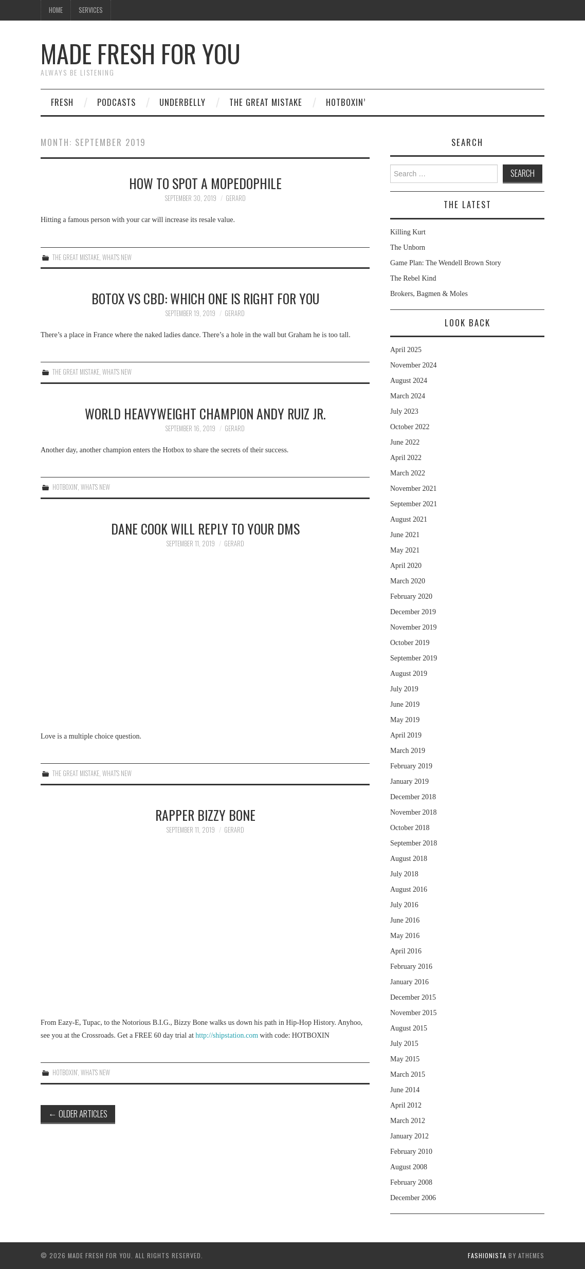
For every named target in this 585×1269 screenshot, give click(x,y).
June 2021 (404, 535)
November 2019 (413, 627)
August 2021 (408, 519)
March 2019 (407, 751)
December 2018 (413, 797)
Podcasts (116, 102)
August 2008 (408, 1167)
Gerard (236, 198)
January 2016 (409, 982)
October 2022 (410, 427)
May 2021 (404, 550)
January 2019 (409, 781)
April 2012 (406, 1105)
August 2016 (408, 889)
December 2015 (413, 997)
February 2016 (411, 966)
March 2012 (407, 1121)
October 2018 (410, 828)
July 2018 (404, 874)
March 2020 (407, 581)
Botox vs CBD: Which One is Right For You (205, 298)
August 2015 (408, 1028)
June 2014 (404, 1090)
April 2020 (406, 565)
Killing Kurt (408, 232)
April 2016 (406, 951)
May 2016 (404, 936)
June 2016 (404, 920)
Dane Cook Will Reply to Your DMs (205, 528)
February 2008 (411, 1182)
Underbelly (182, 102)
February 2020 (411, 596)
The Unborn (407, 247)
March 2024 (407, 396)
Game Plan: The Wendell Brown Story (445, 263)
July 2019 (404, 689)
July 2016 (404, 905)
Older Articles (77, 1113)
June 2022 (404, 442)
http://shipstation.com (226, 1035)
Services (91, 10)
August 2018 (408, 858)
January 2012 (409, 1136)
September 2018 (413, 843)
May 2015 (404, 1059)
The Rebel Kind (413, 278)
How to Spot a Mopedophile (205, 183)
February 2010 (411, 1151)
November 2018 (413, 812)
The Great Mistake (265, 102)
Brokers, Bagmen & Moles (429, 294)
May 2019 (404, 720)
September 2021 (413, 504)
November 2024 (413, 365)
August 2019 (408, 673)
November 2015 (413, 1013)
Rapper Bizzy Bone (205, 814)
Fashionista (487, 1255)
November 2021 (413, 488)
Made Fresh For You (141, 53)
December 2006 (413, 1198)
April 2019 (406, 735)
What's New (117, 257)
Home (56, 10)
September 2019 (413, 658)
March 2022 (407, 473)
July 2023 (404, 411)
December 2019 (413, 612)
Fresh (62, 102)
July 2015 (404, 1043)
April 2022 (406, 458)
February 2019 (411, 766)
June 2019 (404, 704)
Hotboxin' (65, 487)
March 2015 (407, 1074)
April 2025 (406, 350)
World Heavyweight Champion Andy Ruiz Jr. (205, 413)
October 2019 (410, 643)
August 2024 (408, 380)
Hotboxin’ (345, 102)
